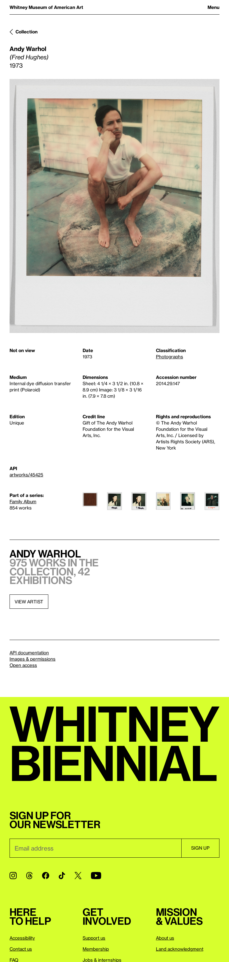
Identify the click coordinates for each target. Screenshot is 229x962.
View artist (29, 601)
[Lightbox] (114, 206)
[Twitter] (78, 875)
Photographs (169, 356)
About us (165, 938)
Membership (96, 949)
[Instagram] (13, 875)
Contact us (21, 949)
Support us (94, 938)
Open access (23, 665)
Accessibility (22, 938)
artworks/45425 (26, 474)
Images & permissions (32, 659)
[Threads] (29, 875)
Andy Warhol (28, 48)
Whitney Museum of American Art (46, 7)
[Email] (95, 848)
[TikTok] (62, 875)
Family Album (23, 501)
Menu (213, 7)
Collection (27, 31)
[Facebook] (45, 875)
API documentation (29, 652)
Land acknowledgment (179, 949)
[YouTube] (96, 875)
